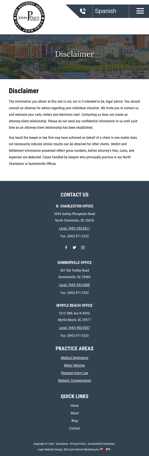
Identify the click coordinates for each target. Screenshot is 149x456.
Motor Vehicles (74, 365)
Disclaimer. (62, 444)
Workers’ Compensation (74, 380)
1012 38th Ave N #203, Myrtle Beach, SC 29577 (74, 316)
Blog (74, 421)
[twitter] (74, 249)
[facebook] (66, 249)
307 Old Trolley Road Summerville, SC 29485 (74, 273)
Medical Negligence (74, 358)
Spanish (105, 11)
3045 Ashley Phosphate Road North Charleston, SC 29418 (74, 217)
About (74, 413)
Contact (74, 428)
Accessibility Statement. (102, 444)
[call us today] (87, 13)
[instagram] (83, 249)
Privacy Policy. (78, 444)
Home (74, 406)
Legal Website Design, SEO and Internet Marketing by (74, 449)
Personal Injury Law (74, 373)
